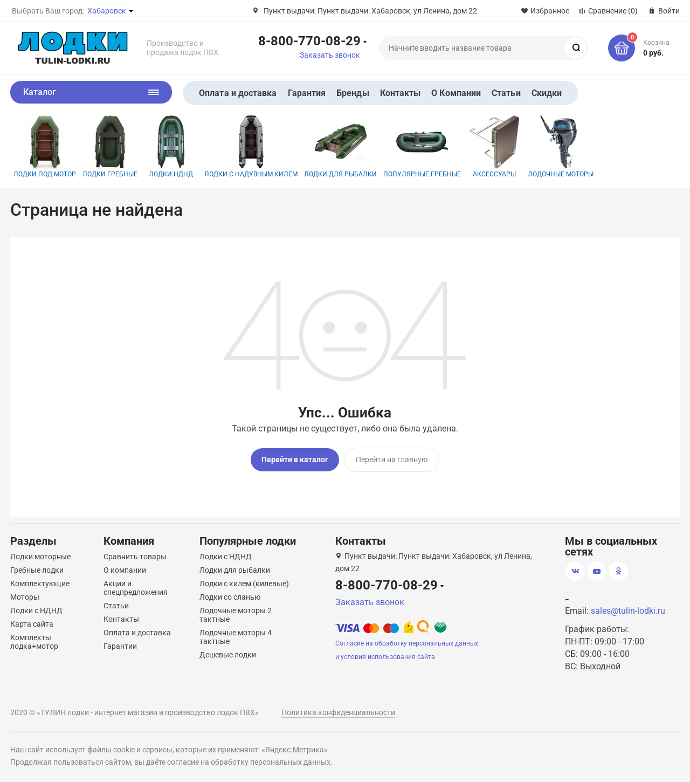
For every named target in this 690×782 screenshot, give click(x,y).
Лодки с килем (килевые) (244, 583)
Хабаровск (106, 10)
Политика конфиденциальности (338, 712)
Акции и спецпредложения (136, 587)
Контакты (400, 93)
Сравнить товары (135, 556)
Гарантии (120, 646)
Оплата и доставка (238, 93)
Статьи (506, 93)
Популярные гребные (422, 146)
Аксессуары (494, 146)
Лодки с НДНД (36, 610)
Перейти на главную (391, 459)
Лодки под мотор (44, 146)
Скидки (547, 93)
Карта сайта (31, 624)
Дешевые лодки (227, 654)
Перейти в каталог (294, 459)
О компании (125, 570)
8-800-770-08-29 (309, 40)
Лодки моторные (40, 556)
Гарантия (307, 93)
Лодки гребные (109, 146)
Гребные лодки (37, 570)
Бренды (352, 93)
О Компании (456, 93)
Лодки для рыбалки (340, 146)
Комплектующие (40, 583)
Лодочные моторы (561, 146)
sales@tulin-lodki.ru (628, 611)
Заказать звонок (330, 55)
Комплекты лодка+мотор (34, 641)
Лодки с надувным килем (251, 146)
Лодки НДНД (171, 146)
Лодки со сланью (229, 597)
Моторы (24, 597)
